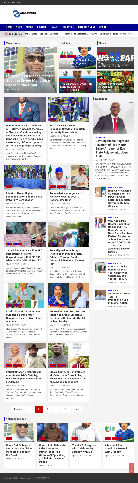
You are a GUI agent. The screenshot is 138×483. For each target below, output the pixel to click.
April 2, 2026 (11, 149)
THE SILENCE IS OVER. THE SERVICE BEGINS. (76, 85)
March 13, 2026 (56, 325)
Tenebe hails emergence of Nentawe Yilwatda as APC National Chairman (66, 196)
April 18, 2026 (66, 66)
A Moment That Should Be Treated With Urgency (75, 62)
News (19, 27)
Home (9, 27)
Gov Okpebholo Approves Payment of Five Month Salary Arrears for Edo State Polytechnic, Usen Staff (112, 148)
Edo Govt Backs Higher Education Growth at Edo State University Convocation (68, 129)
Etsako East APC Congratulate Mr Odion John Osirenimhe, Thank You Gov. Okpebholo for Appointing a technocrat (67, 377)
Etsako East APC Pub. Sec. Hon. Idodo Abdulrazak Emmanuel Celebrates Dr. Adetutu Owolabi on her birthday (68, 316)
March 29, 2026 (56, 136)
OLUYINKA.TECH (43, 478)
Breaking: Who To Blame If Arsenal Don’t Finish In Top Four (114, 60)
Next (77, 409)
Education (68, 27)
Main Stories (14, 43)
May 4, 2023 (113, 282)
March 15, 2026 (12, 325)
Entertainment (86, 27)
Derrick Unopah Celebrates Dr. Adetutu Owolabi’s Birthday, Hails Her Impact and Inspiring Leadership (24, 377)
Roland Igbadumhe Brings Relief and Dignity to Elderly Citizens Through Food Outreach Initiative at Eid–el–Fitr (67, 257)
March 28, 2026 (12, 264)
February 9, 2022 (105, 66)
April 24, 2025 (101, 160)
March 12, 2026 (56, 386)
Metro (29, 27)
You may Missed (16, 419)
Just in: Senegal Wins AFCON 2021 (111, 85)
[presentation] (52, 43)
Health (54, 27)
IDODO (20, 89)
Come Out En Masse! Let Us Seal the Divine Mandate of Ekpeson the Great (29, 80)
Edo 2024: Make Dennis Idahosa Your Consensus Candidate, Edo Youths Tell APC (117, 272)
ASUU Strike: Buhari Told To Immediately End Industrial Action (119, 298)
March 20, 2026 (56, 267)
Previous (18, 409)
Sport (102, 27)
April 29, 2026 (78, 455)
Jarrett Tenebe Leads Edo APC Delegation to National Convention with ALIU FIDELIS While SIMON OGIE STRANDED (24, 255)
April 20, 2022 (114, 306)
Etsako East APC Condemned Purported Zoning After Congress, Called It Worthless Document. (23, 316)
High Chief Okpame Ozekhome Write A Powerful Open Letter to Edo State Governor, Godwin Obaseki (119, 198)
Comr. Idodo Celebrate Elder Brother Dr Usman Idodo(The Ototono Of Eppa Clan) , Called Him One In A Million (52, 453)
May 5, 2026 (11, 89)
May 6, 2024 (113, 209)
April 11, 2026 (66, 90)
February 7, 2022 (105, 90)
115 (65, 409)
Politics (41, 27)
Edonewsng (25, 478)
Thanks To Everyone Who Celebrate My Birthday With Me (84, 448)
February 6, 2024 (115, 255)
